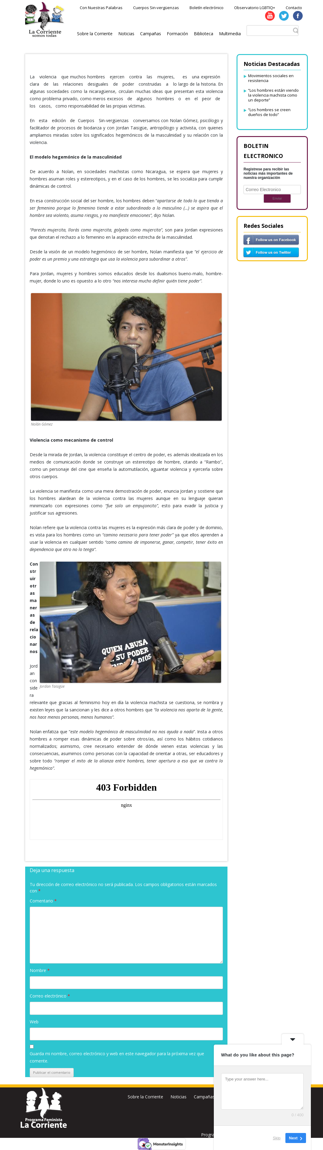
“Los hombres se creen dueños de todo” (269, 112)
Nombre (40, 970)
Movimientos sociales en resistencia (271, 78)
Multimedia (230, 33)
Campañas (150, 33)
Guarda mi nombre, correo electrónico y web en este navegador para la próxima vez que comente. (117, 1057)
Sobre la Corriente (95, 33)
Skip (277, 1137)
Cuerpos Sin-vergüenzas (156, 7)
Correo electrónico (50, 996)
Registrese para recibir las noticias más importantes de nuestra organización (268, 173)
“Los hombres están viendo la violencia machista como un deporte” (273, 95)
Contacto (294, 7)
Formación (177, 33)
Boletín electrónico (207, 7)
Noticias (126, 33)
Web (34, 1022)
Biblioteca (203, 33)
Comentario (43, 901)
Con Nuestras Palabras (101, 7)
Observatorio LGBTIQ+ (254, 7)
